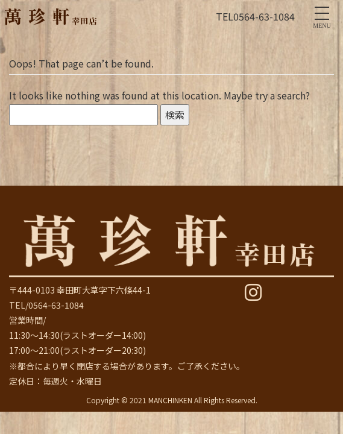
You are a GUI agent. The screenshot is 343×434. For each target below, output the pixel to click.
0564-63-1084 (264, 16)
